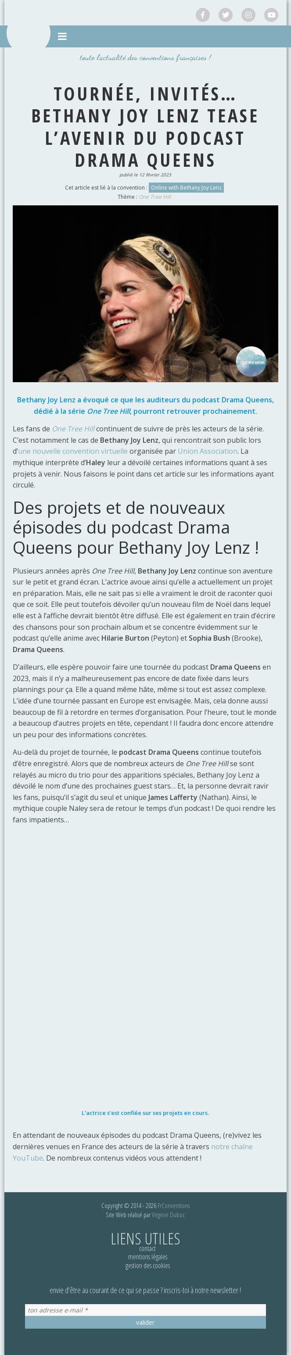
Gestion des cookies (148, 1265)
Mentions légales (147, 1257)
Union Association (207, 451)
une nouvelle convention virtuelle (73, 451)
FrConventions (174, 1205)
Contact (147, 1248)
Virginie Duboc (168, 1214)
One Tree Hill (155, 197)
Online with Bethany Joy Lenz (186, 187)
